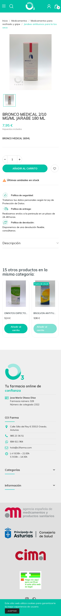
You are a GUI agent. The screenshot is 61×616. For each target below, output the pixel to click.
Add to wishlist (54, 168)
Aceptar (12, 611)
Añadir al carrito (25, 168)
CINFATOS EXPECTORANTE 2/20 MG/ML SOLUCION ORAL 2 (15, 313)
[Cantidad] (12, 159)
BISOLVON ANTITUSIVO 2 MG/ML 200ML (45, 313)
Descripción (11, 243)
